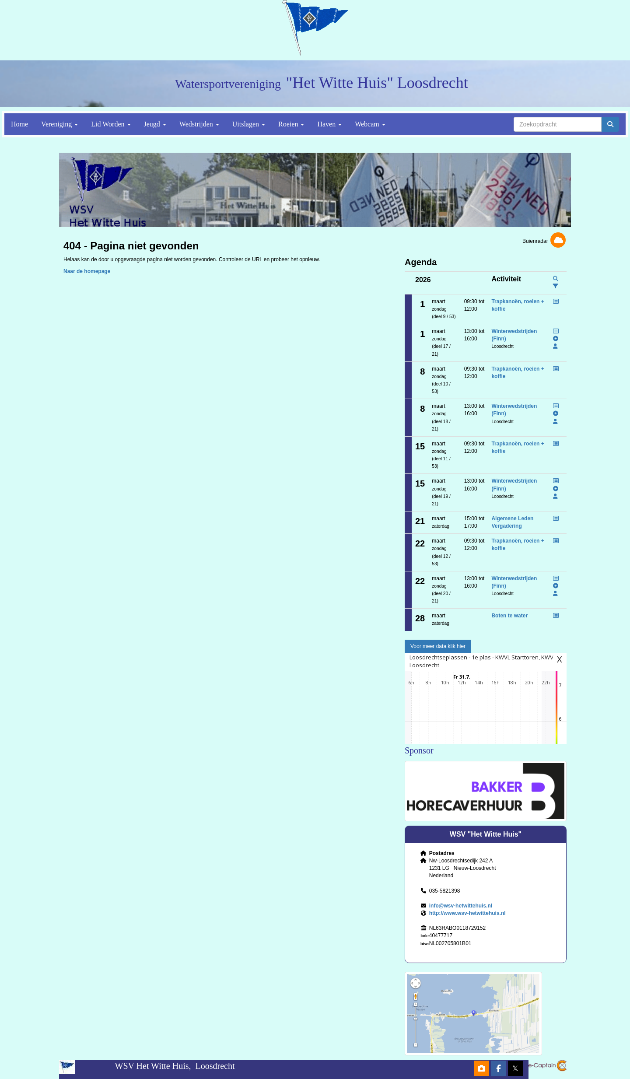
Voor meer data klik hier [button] (438, 646)
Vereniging (59, 124)
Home (19, 124)
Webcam (370, 124)
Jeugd (155, 124)
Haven (329, 124)
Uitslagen (248, 124)
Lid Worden (110, 124)
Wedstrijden (199, 124)
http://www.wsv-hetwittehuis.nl (467, 913)
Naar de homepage (86, 271)
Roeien (291, 124)
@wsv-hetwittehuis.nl (460, 906)
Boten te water (509, 616)
